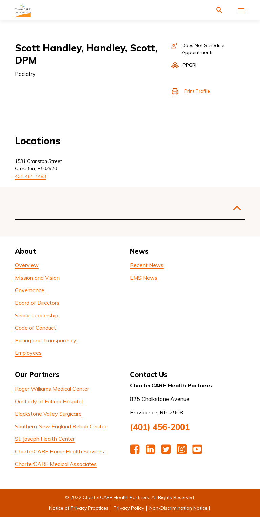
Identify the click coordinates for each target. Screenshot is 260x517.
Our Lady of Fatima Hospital (49, 401)
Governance (29, 290)
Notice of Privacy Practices (78, 508)
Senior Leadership (36, 315)
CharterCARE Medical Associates (56, 463)
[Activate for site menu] (241, 10)
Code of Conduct (35, 327)
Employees (28, 352)
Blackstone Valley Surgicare (48, 413)
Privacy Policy (129, 508)
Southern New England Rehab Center (60, 426)
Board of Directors (37, 302)
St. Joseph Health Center (45, 438)
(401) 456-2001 (160, 427)
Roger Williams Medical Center (52, 388)
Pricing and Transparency (46, 340)
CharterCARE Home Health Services (59, 451)
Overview (27, 265)
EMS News (143, 277)
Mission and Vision (37, 277)
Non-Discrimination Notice (178, 508)
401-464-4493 (30, 176)
